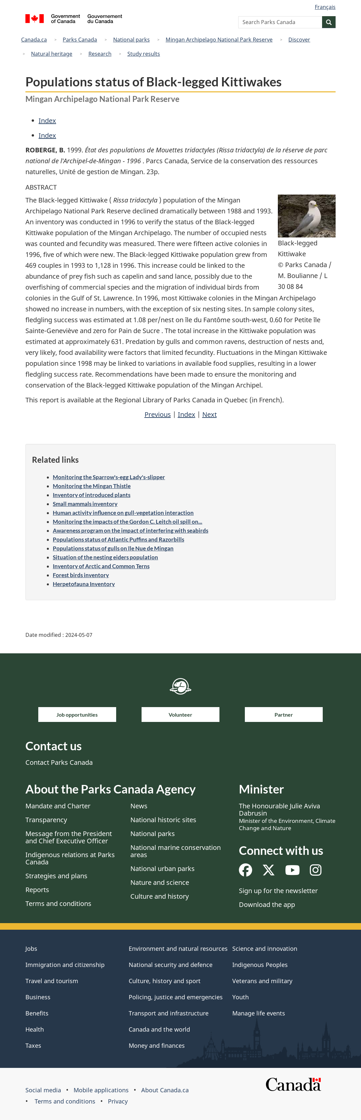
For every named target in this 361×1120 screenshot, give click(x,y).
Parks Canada (80, 39)
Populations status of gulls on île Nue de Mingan (113, 548)
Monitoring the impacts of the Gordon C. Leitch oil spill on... (127, 521)
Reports (37, 889)
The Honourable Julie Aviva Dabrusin (287, 816)
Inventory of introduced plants (91, 494)
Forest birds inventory (81, 575)
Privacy (118, 1101)
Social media (43, 1090)
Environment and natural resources (178, 948)
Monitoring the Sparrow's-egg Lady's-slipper (109, 477)
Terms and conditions (58, 903)
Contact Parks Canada (59, 762)
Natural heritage (51, 53)
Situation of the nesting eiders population (105, 557)
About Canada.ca (165, 1090)
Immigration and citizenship (65, 965)
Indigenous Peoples (260, 965)
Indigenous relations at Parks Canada (70, 858)
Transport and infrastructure (169, 1013)
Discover (299, 39)
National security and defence (171, 965)
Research (100, 53)
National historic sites (163, 819)
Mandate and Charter (57, 805)
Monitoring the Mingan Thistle (92, 485)
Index (47, 120)
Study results (143, 53)
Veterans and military (262, 981)
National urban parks (162, 868)
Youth (240, 997)
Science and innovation (264, 948)
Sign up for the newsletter (278, 890)
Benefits (37, 1013)
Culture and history (159, 896)
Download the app (267, 904)
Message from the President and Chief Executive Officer (68, 837)
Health (34, 1029)
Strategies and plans (56, 875)
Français (325, 7)
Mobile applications (101, 1090)
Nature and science (159, 882)
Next (209, 414)
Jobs (31, 948)
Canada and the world (159, 1029)
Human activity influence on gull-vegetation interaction (123, 512)
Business (37, 997)
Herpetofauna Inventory (84, 583)
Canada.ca (34, 39)
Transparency (46, 819)
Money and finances (157, 1045)
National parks (131, 39)
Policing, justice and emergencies (176, 997)
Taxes (33, 1045)
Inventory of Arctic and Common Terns (101, 566)
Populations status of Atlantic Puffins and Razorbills (118, 539)
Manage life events (258, 1013)
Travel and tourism (51, 981)
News (139, 805)
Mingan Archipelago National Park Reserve (219, 39)
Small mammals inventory (85, 503)
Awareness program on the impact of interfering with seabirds (130, 530)
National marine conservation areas (175, 851)
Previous (158, 414)
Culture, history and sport (165, 981)
